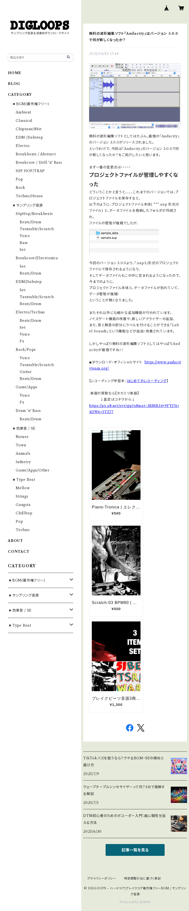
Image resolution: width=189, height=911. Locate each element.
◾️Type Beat (23, 479)
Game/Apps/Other (32, 470)
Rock (20, 187)
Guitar (26, 372)
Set (22, 249)
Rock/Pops (26, 349)
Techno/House (29, 196)
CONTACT (19, 551)
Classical (24, 120)
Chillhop (24, 513)
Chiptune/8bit (28, 129)
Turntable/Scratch (37, 229)
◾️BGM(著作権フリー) (30, 104)
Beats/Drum (31, 222)
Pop (19, 179)
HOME (14, 73)
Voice (25, 236)
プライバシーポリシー (101, 878)
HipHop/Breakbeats (34, 213)
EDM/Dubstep (29, 281)
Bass (24, 243)
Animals (23, 453)
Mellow (23, 488)
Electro (23, 146)
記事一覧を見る (135, 849)
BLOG (14, 83)
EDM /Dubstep (29, 137)
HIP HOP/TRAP (30, 171)
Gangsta (23, 505)
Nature (22, 437)
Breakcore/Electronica (37, 258)
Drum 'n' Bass (28, 410)
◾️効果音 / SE (24, 428)
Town (21, 445)
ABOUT (15, 540)
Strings (22, 496)
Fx (22, 341)
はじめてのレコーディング (147, 381)
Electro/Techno (30, 312)
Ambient (23, 112)
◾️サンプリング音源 (27, 205)
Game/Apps (26, 387)
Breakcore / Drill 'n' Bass (39, 162)
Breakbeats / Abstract (36, 154)
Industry (23, 462)
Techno (23, 530)
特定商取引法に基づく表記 (142, 878)
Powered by (135, 902)
